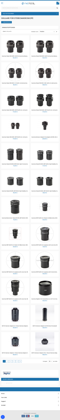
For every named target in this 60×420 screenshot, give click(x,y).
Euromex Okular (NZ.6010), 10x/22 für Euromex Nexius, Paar (16, 56)
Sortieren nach (34, 31)
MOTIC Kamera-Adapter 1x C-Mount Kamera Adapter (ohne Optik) (18, 326)
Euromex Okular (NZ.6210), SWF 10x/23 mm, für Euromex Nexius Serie (18, 137)
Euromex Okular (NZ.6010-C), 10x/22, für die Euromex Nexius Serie (17, 83)
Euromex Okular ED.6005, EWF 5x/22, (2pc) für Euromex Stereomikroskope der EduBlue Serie (24, 164)
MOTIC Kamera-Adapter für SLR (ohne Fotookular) (45, 326)
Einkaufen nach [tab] (7, 22)
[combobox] (30, 8)
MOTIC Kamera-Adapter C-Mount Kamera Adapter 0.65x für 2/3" (17, 353)
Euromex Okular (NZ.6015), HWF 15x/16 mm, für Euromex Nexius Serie (18, 110)
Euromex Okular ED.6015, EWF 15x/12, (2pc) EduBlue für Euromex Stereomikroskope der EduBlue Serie (26, 191)
